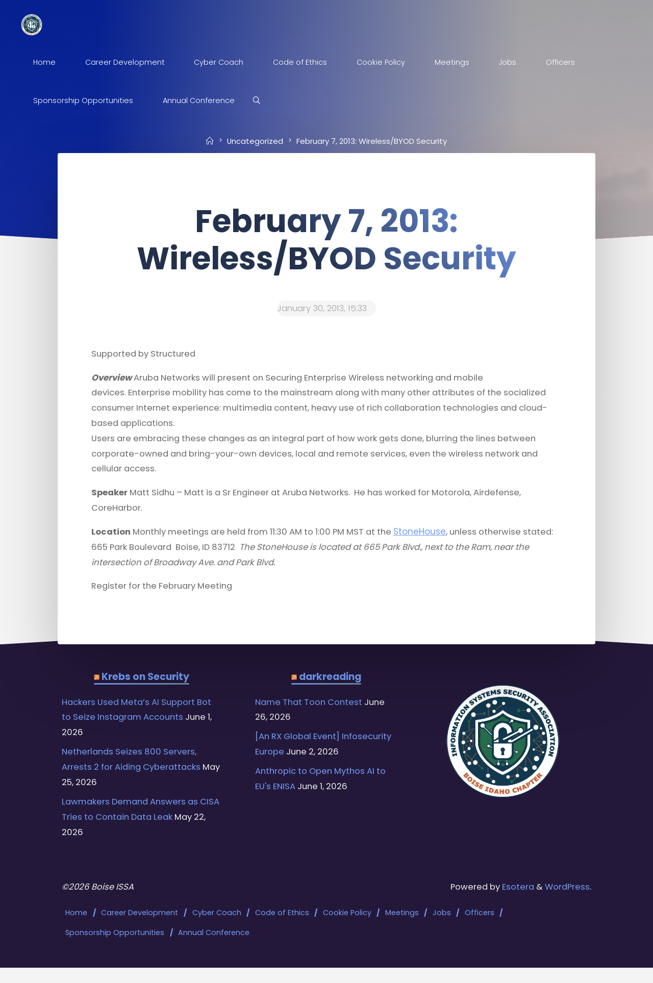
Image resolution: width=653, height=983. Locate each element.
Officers (480, 929)
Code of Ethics (283, 929)
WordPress (566, 903)
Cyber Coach (217, 929)
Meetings (402, 929)
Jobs (442, 929)
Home (77, 929)
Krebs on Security (145, 687)
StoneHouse (436, 539)
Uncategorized (254, 141)
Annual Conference (214, 947)
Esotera (513, 903)
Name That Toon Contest (312, 713)
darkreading (330, 687)
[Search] (260, 101)
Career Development (140, 929)
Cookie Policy (347, 929)
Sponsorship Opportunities (115, 947)
